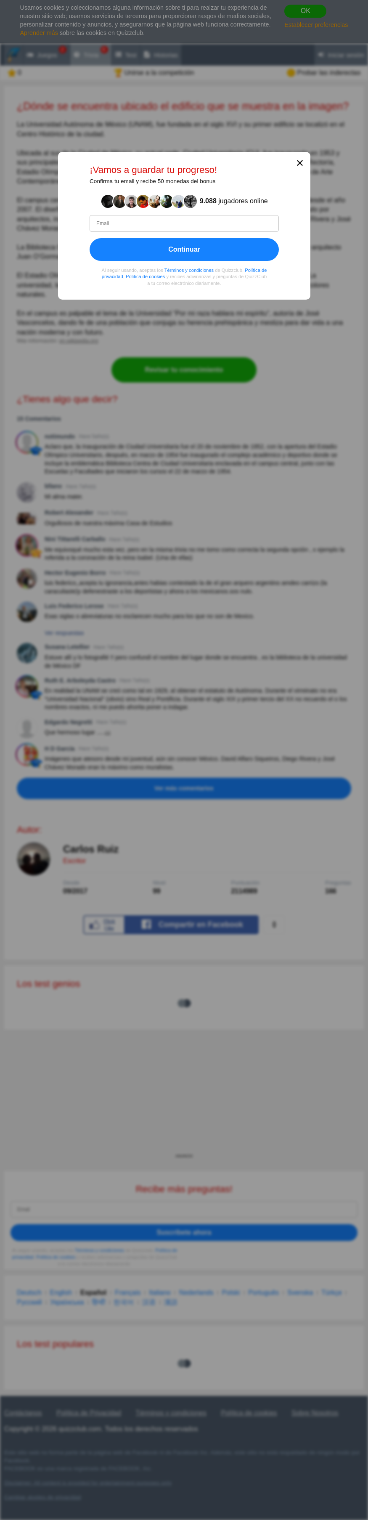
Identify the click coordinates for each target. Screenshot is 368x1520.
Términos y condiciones (189, 270)
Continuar (184, 249)
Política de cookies (145, 276)
